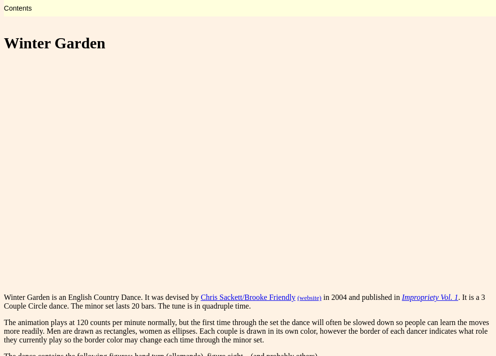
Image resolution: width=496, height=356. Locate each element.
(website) (309, 297)
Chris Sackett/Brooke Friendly (248, 297)
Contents (18, 8)
